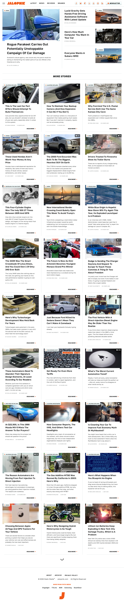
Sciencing (68, 588)
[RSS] (102, 3)
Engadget (45, 588)
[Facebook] (76, 3)
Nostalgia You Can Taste (13, 186)
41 (78, 296)
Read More (30, 129)
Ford (48, 135)
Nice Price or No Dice (12, 403)
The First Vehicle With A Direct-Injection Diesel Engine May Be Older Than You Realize (103, 321)
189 (119, 350)
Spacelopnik (92, 186)
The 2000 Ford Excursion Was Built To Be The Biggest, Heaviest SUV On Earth (61, 159)
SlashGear (78, 588)
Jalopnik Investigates (53, 403)
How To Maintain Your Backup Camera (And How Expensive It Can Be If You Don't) (61, 109)
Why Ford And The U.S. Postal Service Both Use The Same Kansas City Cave (103, 109)
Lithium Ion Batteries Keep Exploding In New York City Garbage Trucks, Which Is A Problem (101, 530)
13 (120, 454)
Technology (9, 296)
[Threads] (93, 3)
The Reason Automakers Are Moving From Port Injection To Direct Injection (20, 478)
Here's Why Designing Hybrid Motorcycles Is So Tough (61, 527)
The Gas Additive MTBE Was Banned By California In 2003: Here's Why (61, 478)
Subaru (101, 49)
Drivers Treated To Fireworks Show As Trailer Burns (102, 158)
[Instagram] (97, 3)
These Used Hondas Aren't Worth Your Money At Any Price (18, 159)
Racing (49, 240)
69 (120, 505)
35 (37, 350)
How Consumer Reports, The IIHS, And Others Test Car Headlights (61, 427)
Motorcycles (51, 505)
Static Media (49, 579)
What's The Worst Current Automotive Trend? (101, 372)
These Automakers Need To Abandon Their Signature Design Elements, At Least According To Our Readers (19, 375)
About (49, 575)
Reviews (51, 3)
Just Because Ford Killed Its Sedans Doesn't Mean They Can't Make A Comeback (61, 320)
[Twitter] (89, 3)
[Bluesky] (80, 3)
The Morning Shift (52, 350)
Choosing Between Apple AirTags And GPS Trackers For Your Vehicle (20, 529)
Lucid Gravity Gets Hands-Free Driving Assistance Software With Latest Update (76, 15)
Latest (33, 3)
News (41, 3)
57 (78, 186)
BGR (60, 588)
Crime (7, 10)
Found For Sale (10, 240)
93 (37, 403)
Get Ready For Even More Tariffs (59, 372)
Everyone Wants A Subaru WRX (75, 54)
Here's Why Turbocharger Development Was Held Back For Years (20, 320)
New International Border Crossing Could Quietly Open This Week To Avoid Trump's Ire (61, 211)
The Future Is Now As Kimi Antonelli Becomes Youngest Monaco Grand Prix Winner (61, 264)
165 (78, 350)
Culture (90, 85)
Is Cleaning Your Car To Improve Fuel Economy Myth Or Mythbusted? (102, 427)
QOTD (100, 30)
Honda (8, 135)
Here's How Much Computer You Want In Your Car (77, 35)
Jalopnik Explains (11, 85)
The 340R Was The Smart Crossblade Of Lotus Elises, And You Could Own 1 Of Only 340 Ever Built (20, 265)
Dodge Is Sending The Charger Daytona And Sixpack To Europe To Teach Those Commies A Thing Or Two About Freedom (103, 267)
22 (78, 135)
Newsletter (114, 3)
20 (37, 454)
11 (37, 135)
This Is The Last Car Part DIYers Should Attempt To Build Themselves (18, 109)
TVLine (54, 588)
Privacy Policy (71, 575)
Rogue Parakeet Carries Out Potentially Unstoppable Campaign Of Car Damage (27, 48)
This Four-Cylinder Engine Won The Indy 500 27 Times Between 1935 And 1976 (19, 210)
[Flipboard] (84, 3)
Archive (58, 575)
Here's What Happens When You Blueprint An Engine (102, 476)
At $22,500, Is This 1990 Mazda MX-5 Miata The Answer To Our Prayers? (17, 427)
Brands (61, 3)
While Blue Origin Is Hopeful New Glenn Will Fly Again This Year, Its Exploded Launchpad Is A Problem (103, 211)
